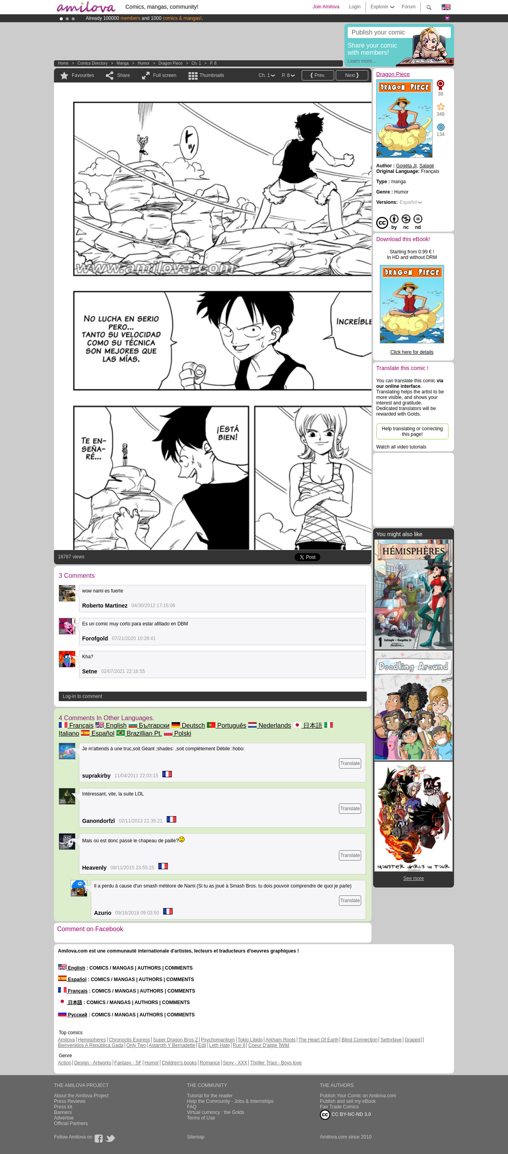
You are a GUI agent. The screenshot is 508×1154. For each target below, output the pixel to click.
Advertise (64, 1118)
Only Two (136, 1045)
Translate (350, 763)
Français (76, 725)
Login (354, 7)
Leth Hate (219, 1045)
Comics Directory (92, 63)
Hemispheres (92, 1040)
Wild (284, 1045)
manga (123, 63)
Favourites (83, 75)
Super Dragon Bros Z (175, 1040)
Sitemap (195, 1137)
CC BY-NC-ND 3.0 (345, 1115)
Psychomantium (218, 1040)
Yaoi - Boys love (284, 1063)
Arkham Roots (281, 1040)
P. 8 (213, 63)
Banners (63, 1112)
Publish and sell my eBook (348, 1101)
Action (64, 1063)
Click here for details (412, 352)
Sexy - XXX (235, 1063)
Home (63, 63)
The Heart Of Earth (318, 1040)
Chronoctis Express (129, 1040)
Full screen (165, 75)
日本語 (307, 725)
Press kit (63, 1107)
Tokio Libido (250, 1040)
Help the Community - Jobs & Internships (230, 1101)
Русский (72, 1015)
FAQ (191, 1107)
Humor (144, 63)
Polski (177, 733)
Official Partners (71, 1123)
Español (97, 733)
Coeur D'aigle (263, 1045)
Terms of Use (201, 1118)
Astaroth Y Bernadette (172, 1045)
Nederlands (269, 725)
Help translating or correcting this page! (412, 431)
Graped (412, 1040)
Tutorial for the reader (210, 1095)
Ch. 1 (196, 63)
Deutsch (188, 725)
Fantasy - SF (128, 1063)
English (111, 725)
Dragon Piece (170, 63)
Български (149, 725)
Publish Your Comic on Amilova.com (358, 1095)
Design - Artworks (93, 1063)
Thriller (258, 1063)
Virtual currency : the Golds (215, 1112)
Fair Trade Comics (339, 1107)
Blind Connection (360, 1040)
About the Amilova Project (81, 1095)
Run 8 (239, 1045)
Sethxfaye (391, 1040)
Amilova (66, 1040)
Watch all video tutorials (401, 447)
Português (226, 725)
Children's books (179, 1063)
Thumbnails (212, 75)
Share (123, 75)
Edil (202, 1045)
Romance (210, 1063)
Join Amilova (326, 7)
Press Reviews (69, 1101)
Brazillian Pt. (139, 733)
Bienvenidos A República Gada (90, 1045)
